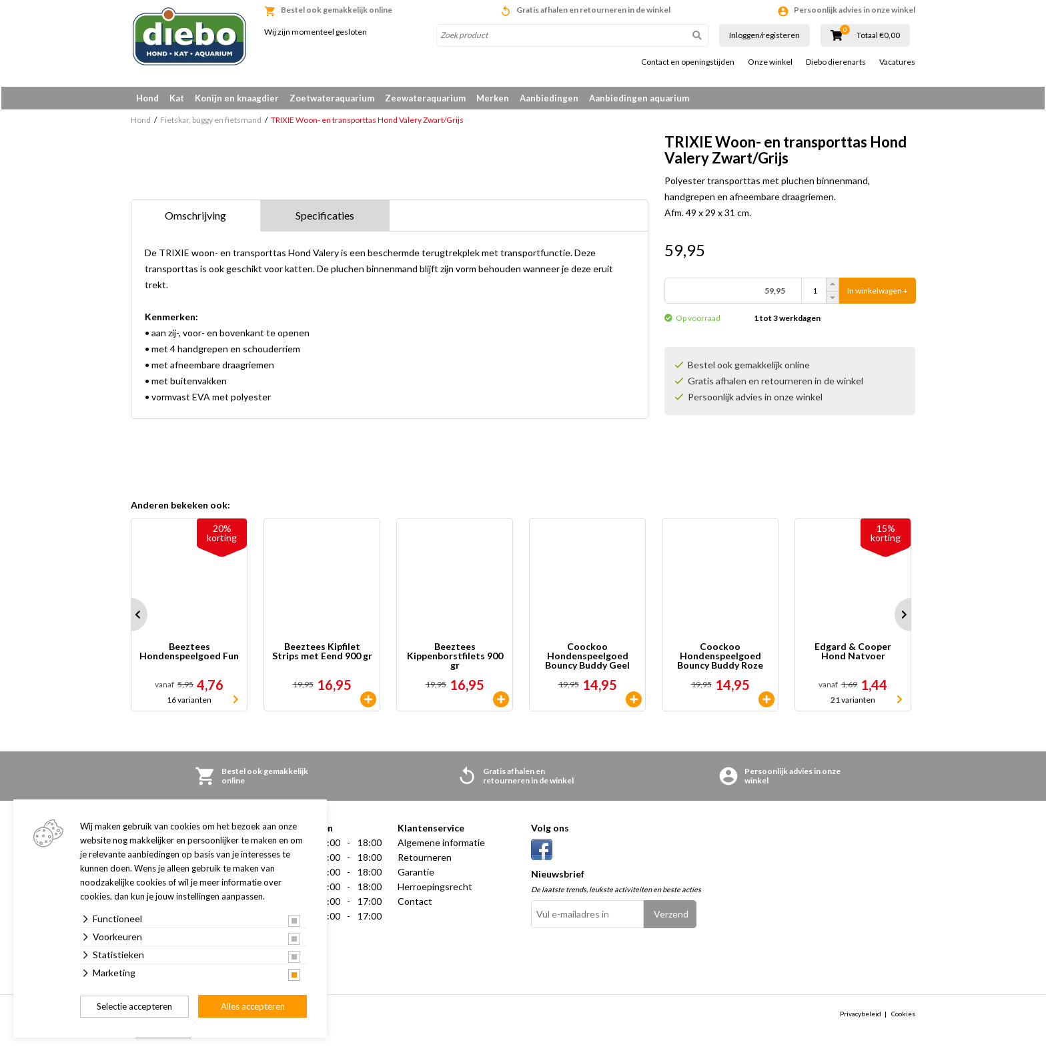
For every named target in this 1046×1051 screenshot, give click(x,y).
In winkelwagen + (877, 293)
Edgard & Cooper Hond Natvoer (853, 654)
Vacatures (897, 62)
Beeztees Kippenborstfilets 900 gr (455, 659)
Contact (415, 904)
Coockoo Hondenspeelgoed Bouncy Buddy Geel (587, 659)
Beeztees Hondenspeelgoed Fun (189, 654)
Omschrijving (195, 218)
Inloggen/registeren (764, 35)
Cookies (903, 1016)
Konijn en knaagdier (237, 98)
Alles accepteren (253, 1006)
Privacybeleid (860, 1016)
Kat (176, 98)
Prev (130, 617)
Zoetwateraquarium (332, 98)
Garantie (416, 874)
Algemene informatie (441, 845)
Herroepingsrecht (435, 889)
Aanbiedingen (549, 98)
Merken (492, 98)
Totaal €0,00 (878, 35)
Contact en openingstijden (687, 62)
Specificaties (325, 218)
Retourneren (425, 859)
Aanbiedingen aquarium (639, 98)
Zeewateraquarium (425, 98)
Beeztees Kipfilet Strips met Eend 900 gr (322, 654)
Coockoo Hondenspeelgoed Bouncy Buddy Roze (720, 659)
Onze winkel (770, 62)
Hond (147, 98)
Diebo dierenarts (836, 62)
